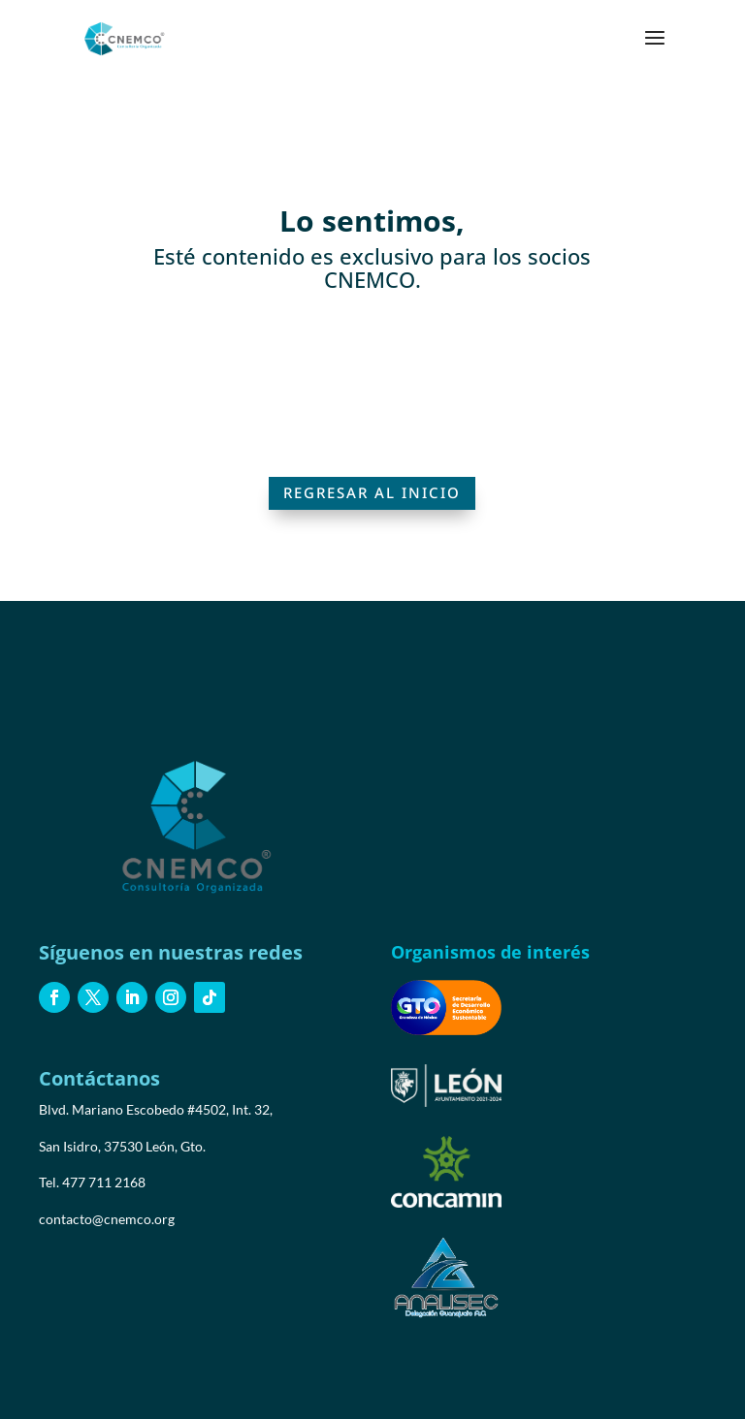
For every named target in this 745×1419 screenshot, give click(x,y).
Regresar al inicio (372, 492)
